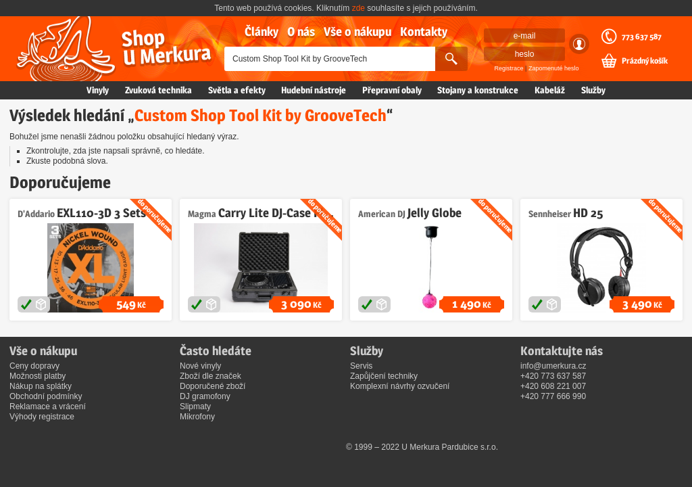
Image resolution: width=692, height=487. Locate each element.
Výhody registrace (41, 416)
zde (358, 8)
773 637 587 (642, 36)
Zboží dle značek (210, 376)
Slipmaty (195, 406)
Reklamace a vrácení (47, 406)
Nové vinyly (200, 366)
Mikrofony (197, 416)
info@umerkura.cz (553, 366)
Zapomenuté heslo (553, 68)
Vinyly (97, 90)
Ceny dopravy (34, 366)
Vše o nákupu (357, 31)
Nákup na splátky (40, 386)
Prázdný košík (645, 61)
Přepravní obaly (392, 90)
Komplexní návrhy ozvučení (399, 386)
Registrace (509, 68)
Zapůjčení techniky (384, 376)
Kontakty (423, 31)
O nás (301, 31)
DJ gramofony (205, 396)
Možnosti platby (37, 376)
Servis (361, 366)
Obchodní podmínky (45, 396)
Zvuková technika (158, 90)
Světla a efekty (237, 90)
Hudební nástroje (313, 90)
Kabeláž (550, 90)
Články (261, 31)
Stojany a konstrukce (477, 90)
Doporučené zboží (212, 386)
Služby (593, 90)
